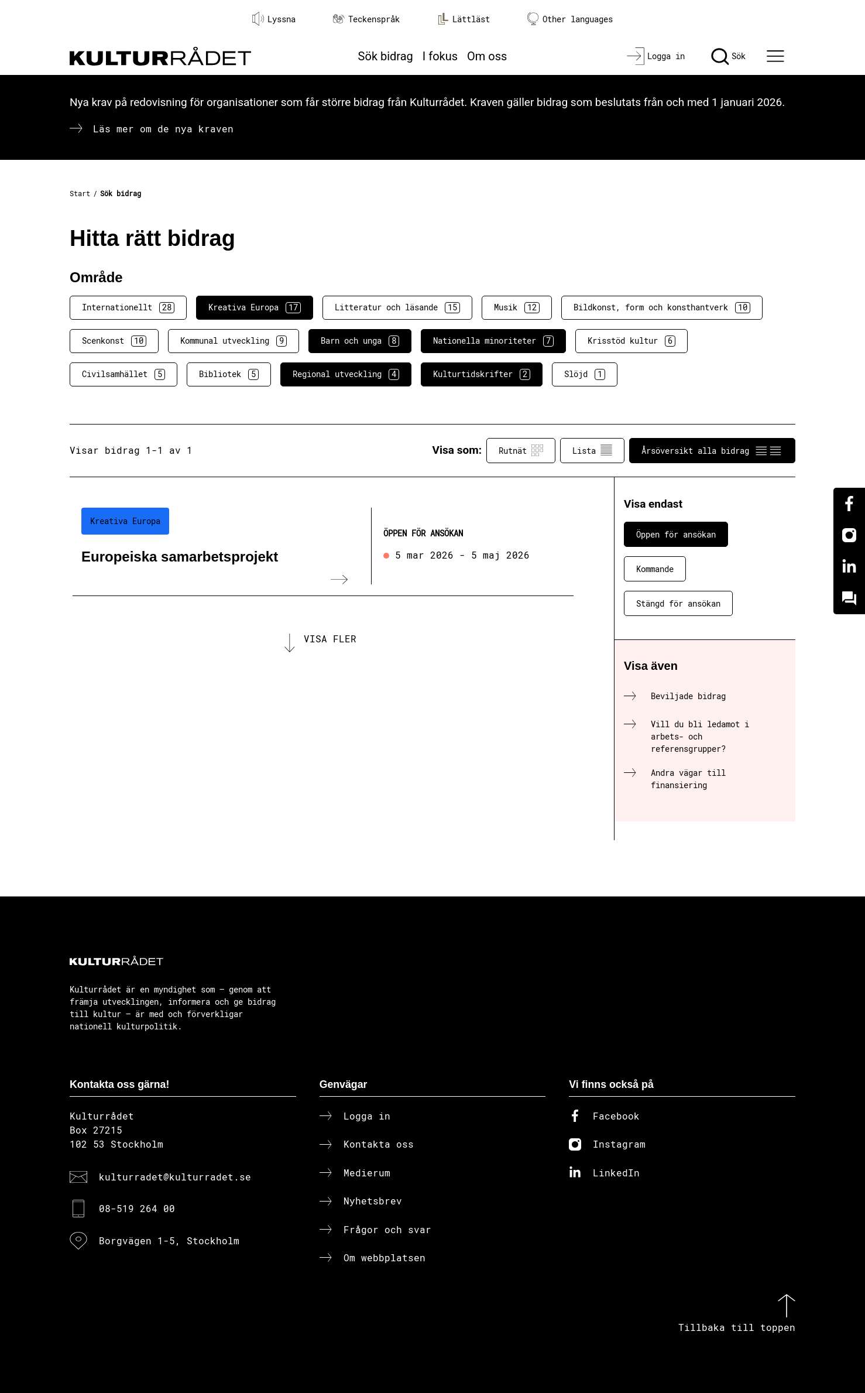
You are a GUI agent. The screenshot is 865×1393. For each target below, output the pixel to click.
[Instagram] (849, 535)
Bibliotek (229, 374)
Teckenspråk (366, 19)
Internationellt (128, 307)
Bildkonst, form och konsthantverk (662, 307)
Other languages (570, 19)
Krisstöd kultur (631, 341)
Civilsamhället (123, 374)
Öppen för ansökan (676, 534)
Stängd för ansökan (678, 603)
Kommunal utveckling (233, 341)
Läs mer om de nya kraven (163, 128)
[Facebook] (849, 503)
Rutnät (521, 450)
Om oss (487, 56)
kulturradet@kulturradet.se (175, 1176)
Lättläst (463, 19)
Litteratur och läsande (397, 307)
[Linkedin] (849, 567)
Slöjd (584, 374)
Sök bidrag (385, 56)
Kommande (655, 568)
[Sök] (728, 56)
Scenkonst (114, 341)
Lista (592, 450)
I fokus (440, 56)
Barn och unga (360, 341)
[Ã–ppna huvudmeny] (777, 56)
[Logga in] (655, 56)
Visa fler (330, 638)
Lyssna (274, 19)
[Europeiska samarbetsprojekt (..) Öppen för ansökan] (323, 546)
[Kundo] (849, 598)
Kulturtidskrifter (481, 374)
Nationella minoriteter (493, 341)
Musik (517, 307)
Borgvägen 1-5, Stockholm (169, 1240)
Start (80, 193)
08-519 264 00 (137, 1208)
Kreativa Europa (254, 307)
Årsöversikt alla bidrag (712, 450)
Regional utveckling (346, 374)
